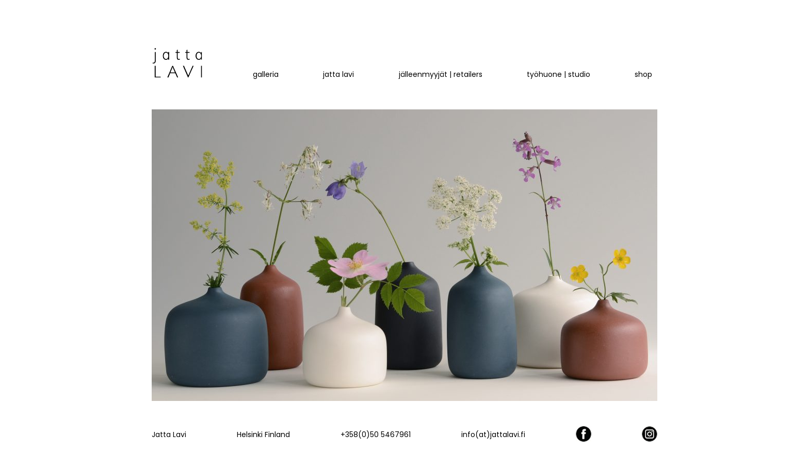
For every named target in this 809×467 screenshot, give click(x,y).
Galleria (266, 74)
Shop (643, 74)
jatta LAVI (338, 74)
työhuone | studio (558, 74)
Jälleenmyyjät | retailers (440, 74)
